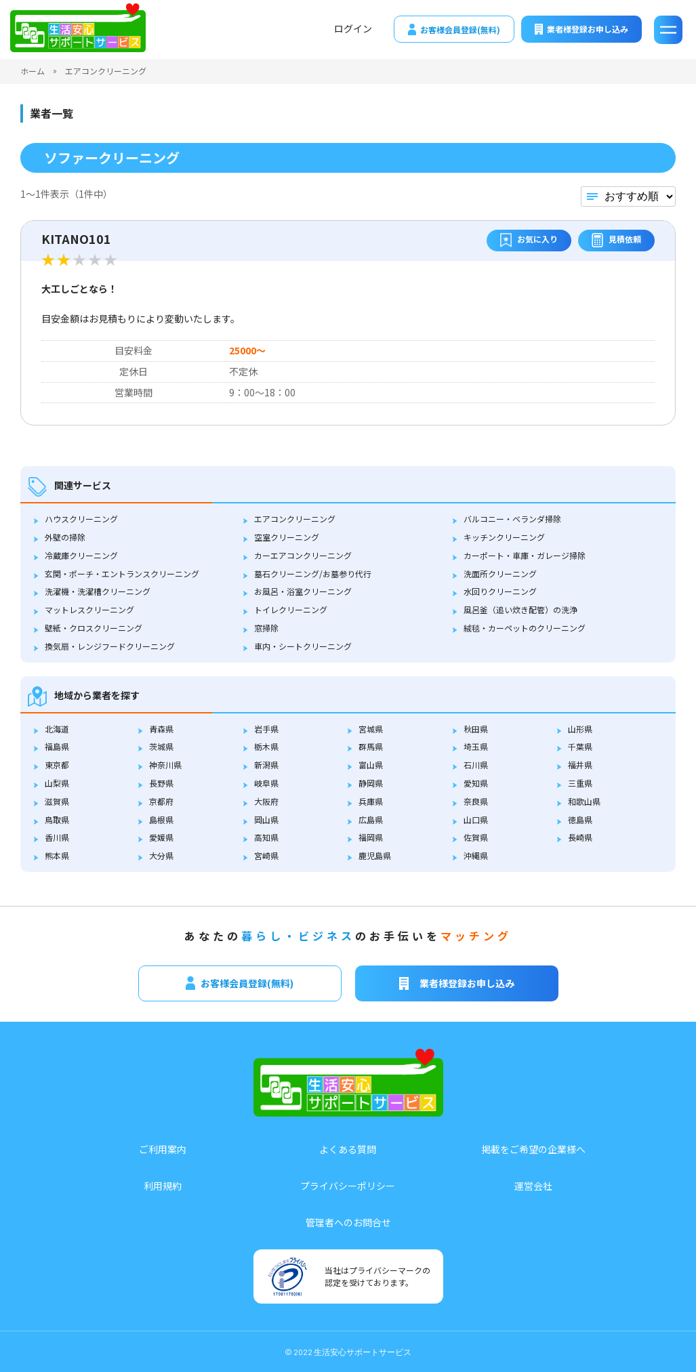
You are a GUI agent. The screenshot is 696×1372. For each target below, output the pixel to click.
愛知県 (476, 783)
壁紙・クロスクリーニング (93, 627)
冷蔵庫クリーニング (81, 555)
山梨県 (57, 783)
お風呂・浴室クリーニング (303, 591)
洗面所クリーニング (500, 573)
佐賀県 (476, 837)
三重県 (580, 783)
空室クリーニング (286, 537)
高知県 (266, 837)
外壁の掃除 (65, 537)
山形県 (580, 728)
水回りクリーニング (500, 591)
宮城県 (371, 728)
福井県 (580, 764)
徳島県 (580, 819)
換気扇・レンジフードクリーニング (110, 646)
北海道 (57, 728)
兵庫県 (371, 801)
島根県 (161, 819)
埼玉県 (476, 746)
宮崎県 (266, 855)
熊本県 (57, 855)
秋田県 (476, 728)
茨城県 (161, 746)
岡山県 (266, 819)
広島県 (371, 819)
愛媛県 (161, 837)
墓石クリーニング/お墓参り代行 (312, 573)
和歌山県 (584, 801)
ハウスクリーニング (81, 518)
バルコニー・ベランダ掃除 (512, 518)
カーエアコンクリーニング (303, 555)
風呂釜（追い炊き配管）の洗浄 (520, 609)
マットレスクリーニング (89, 609)
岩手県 (266, 728)
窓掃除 (266, 627)
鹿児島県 (375, 855)
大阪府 (266, 801)
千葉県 (580, 746)
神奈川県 (165, 764)
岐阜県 (266, 783)
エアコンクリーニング (294, 518)
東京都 (57, 764)
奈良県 (476, 801)
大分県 (161, 855)
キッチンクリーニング (504, 537)
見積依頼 (616, 240)
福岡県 (371, 837)
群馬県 (371, 746)
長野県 (161, 783)
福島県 (57, 746)
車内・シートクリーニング (303, 646)
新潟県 (266, 764)
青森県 (161, 728)
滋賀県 (57, 801)
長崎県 (580, 837)
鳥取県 (57, 819)
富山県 (371, 764)
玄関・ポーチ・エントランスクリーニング (122, 573)
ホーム (32, 71)
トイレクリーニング (290, 609)
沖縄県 (476, 855)
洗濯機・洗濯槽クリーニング (97, 591)
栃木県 (266, 746)
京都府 (161, 801)
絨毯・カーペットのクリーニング (525, 627)
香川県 (57, 837)
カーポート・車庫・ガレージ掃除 (525, 555)
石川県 (476, 764)
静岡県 (371, 783)
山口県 (476, 819)
